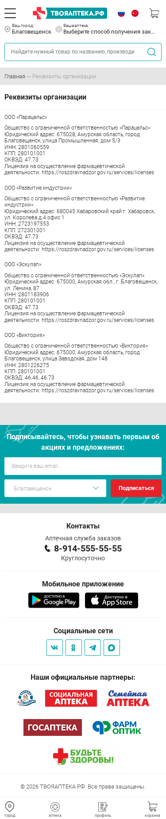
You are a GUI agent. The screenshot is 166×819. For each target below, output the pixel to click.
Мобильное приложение (83, 584)
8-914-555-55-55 (88, 548)
